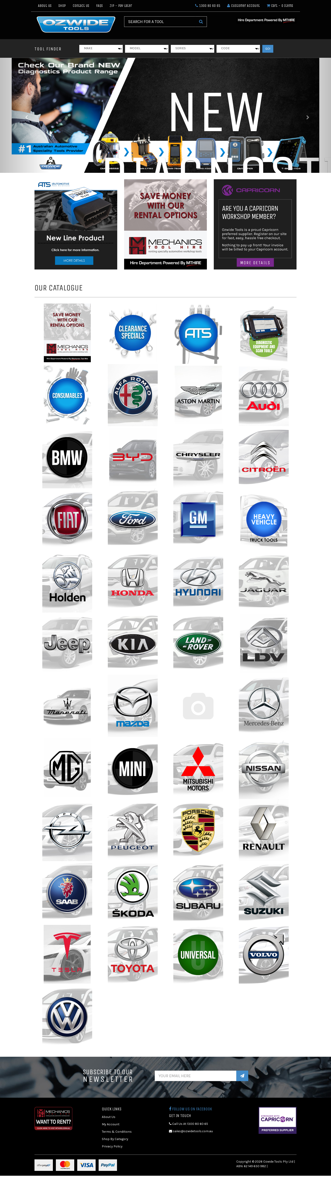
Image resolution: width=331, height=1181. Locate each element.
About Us (44, 5)
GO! (267, 49)
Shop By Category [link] (115, 1139)
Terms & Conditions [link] (117, 1132)
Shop (62, 5)
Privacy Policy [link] (112, 1146)
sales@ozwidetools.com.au (191, 1131)
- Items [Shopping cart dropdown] (280, 5)
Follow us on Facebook (190, 1109)
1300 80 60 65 (207, 5)
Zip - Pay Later (121, 5)
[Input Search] (159, 21)
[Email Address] (196, 1076)
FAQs (99, 5)
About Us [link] (108, 1117)
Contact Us (81, 5)
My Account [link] (111, 1124)
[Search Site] (201, 21)
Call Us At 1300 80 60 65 (188, 1124)
